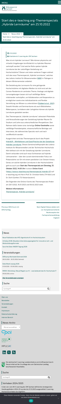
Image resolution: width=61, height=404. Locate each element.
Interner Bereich (7, 317)
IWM (39, 78)
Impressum (6, 310)
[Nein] (58, 398)
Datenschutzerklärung (9, 314)
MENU (5, 2)
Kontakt (4, 307)
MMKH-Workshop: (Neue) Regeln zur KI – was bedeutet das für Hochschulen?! (29, 271)
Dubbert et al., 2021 (46, 103)
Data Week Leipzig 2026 (10, 264)
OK (31, 401)
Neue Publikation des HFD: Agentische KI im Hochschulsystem (23, 237)
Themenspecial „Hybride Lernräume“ (20, 192)
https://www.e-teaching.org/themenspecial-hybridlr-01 (28, 171)
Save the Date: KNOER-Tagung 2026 (14, 247)
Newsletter (5, 300)
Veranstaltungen (7, 304)
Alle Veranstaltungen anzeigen (13, 278)
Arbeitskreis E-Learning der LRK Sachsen (22, 56)
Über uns (5, 297)
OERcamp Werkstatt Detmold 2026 (14, 257)
